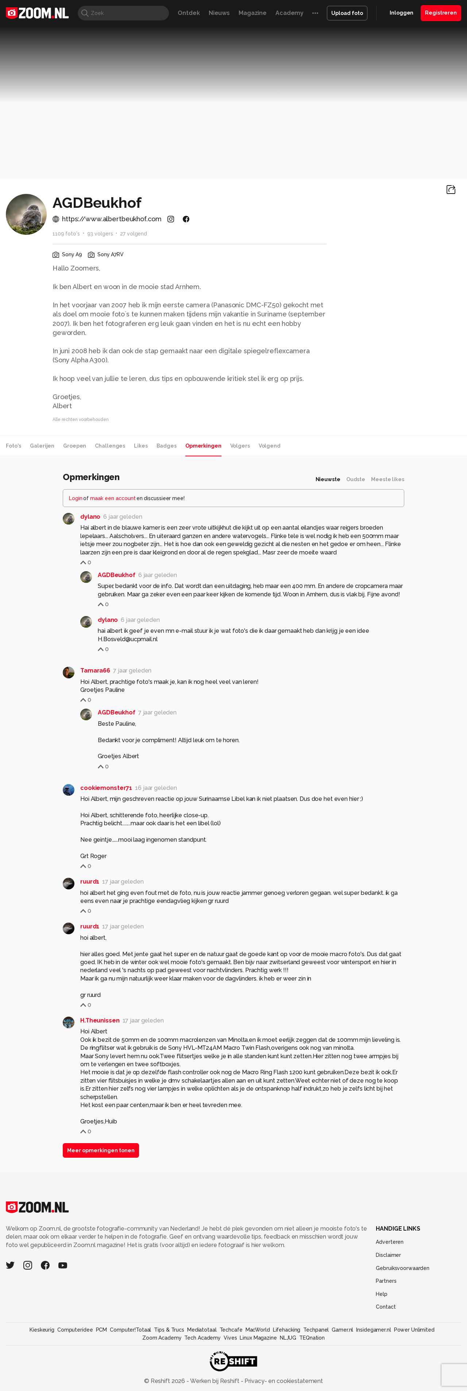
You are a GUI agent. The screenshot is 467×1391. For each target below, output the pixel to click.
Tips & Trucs (169, 1330)
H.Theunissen (100, 1020)
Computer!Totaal (130, 1330)
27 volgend (133, 234)
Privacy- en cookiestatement (283, 1381)
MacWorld (258, 1330)
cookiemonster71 (106, 787)
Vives (230, 1338)
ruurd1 (89, 881)
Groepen (74, 446)
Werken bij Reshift (215, 1381)
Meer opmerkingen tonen (101, 1150)
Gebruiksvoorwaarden (402, 1268)
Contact (385, 1307)
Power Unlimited (414, 1330)
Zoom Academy (162, 1338)
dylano (90, 516)
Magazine (253, 12)
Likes (140, 446)
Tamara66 (95, 670)
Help (381, 1294)
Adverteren (390, 1242)
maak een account (113, 498)
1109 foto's (66, 234)
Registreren (441, 13)
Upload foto (347, 13)
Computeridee (75, 1330)
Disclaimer (388, 1255)
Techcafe (231, 1330)
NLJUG (288, 1338)
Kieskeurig (42, 1330)
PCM (101, 1330)
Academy (289, 12)
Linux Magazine (258, 1338)
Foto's (13, 446)
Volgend (270, 446)
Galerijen (42, 446)
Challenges (110, 446)
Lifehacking (287, 1330)
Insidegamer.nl (373, 1330)
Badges (167, 446)
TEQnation (312, 1338)
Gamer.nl (342, 1330)
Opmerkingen (203, 446)
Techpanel (316, 1330)
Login (75, 498)
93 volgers (100, 234)
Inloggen (401, 13)
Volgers (240, 446)
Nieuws (219, 12)
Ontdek (189, 12)
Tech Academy (202, 1338)
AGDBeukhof (116, 575)
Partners (386, 1281)
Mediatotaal (202, 1330)
